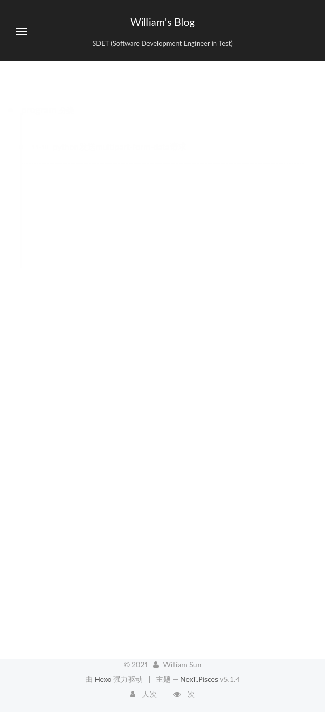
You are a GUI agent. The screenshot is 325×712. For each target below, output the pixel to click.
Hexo (102, 679)
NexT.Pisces (199, 679)
